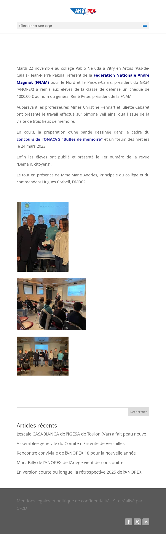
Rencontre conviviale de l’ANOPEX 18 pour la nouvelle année (76, 453)
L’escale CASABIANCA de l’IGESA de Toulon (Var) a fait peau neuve (81, 434)
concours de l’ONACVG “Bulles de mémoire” (60, 139)
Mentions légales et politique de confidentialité (64, 501)
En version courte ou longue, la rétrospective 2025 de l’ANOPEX (79, 472)
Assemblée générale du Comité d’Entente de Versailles (71, 443)
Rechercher (138, 412)
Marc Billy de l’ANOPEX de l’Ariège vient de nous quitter (71, 462)
